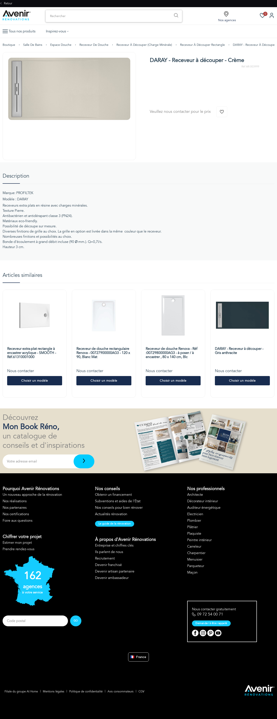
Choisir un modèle (34, 381)
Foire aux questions (17, 520)
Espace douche (60, 45)
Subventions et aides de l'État (117, 501)
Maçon (192, 572)
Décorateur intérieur (202, 501)
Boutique (9, 45)
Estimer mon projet (17, 542)
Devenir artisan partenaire (114, 571)
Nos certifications (16, 514)
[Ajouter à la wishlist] (221, 111)
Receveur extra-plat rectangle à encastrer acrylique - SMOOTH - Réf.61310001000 (31, 352)
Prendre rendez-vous (18, 549)
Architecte (195, 494)
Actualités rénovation (111, 514)
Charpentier (196, 553)
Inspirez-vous (57, 31)
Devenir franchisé (108, 565)
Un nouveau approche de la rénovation (32, 494)
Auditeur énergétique (204, 507)
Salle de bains (32, 45)
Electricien (195, 514)
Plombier (194, 520)
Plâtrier (192, 527)
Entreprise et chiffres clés (114, 545)
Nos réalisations (15, 501)
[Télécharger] (84, 461)
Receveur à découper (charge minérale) (144, 45)
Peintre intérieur (199, 540)
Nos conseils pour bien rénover (119, 507)
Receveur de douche (93, 45)
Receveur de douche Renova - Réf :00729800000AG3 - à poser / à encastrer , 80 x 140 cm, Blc (171, 352)
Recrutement (105, 558)
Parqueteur (195, 566)
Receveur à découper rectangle (202, 45)
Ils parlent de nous (109, 552)
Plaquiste (194, 533)
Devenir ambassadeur (112, 578)
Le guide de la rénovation (114, 523)
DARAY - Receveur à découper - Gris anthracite (239, 350)
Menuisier (194, 559)
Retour (6, 3)
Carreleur (194, 546)
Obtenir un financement (113, 494)
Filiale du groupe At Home (21, 691)
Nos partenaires (15, 507)
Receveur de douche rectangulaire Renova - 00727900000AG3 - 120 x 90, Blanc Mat (103, 352)
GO (76, 620)
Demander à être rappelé (211, 623)
